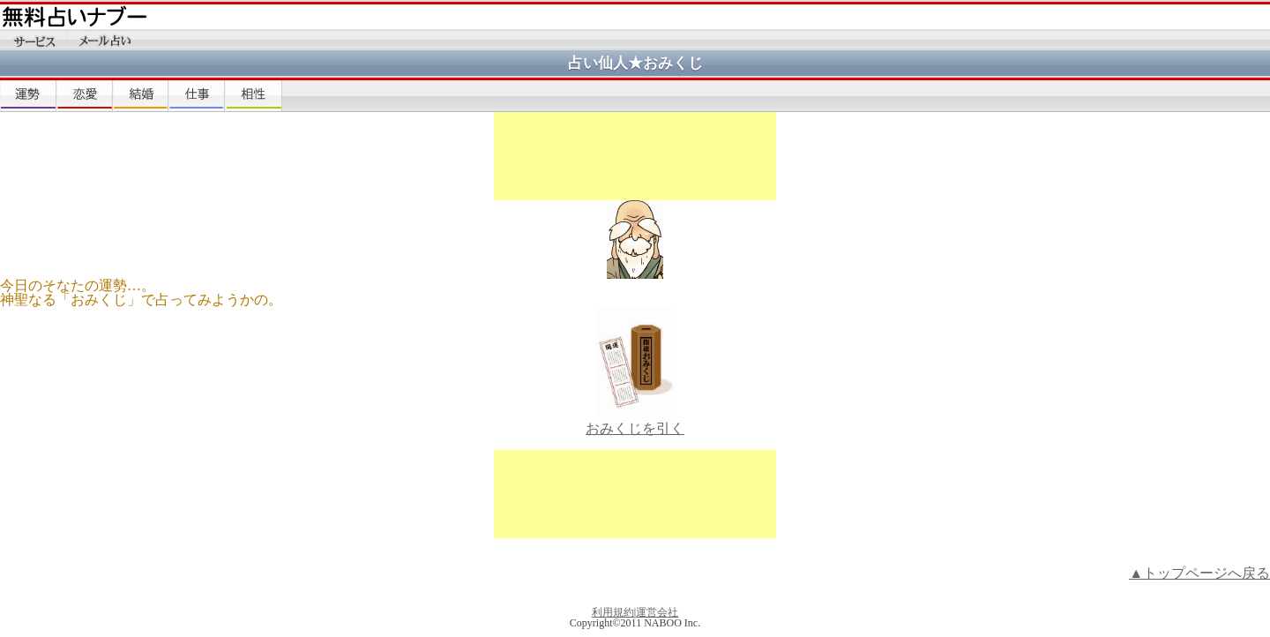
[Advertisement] (635, 156)
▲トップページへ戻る (1199, 573)
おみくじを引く (635, 422)
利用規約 (613, 612)
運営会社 (657, 612)
